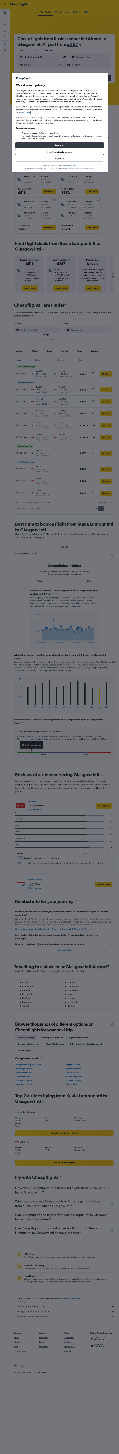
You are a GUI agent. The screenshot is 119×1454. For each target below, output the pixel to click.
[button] (59, 145)
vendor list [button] (26, 112)
